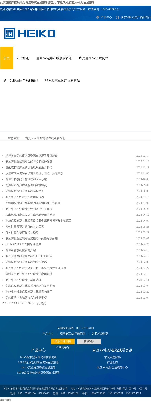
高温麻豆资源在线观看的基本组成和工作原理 (33, 203)
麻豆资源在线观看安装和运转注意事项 (29, 208)
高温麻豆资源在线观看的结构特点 (26, 185)
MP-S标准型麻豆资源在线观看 (38, 357)
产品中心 (106, 17)
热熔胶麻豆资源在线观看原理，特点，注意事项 (34, 173)
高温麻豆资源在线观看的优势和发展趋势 (30, 285)
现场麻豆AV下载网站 (73, 333)
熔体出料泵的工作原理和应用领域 (26, 179)
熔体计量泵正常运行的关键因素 (25, 226)
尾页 (43, 303)
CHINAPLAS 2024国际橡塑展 (23, 244)
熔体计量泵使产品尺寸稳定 (22, 232)
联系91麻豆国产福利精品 (136, 17)
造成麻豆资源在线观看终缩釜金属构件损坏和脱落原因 (39, 220)
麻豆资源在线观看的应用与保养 (25, 197)
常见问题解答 (100, 333)
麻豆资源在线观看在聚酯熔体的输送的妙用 (32, 238)
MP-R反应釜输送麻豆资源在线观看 (38, 372)
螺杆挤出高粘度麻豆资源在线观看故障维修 (32, 155)
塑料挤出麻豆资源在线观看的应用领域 (29, 273)
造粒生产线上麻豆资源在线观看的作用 (29, 291)
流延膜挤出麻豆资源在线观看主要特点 (29, 167)
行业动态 (112, 362)
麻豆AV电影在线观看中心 (112, 367)
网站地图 (5, 400)
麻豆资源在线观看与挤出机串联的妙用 (29, 256)
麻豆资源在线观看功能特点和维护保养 (29, 161)
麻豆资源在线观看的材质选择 (23, 279)
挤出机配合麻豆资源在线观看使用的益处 (30, 214)
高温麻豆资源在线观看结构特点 (25, 191)
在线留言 (89, 341)
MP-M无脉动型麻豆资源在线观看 (38, 362)
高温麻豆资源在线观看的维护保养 (26, 262)
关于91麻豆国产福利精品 (21, 80)
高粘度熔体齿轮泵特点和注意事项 (26, 297)
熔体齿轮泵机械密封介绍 (21, 250)
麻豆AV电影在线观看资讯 (54, 58)
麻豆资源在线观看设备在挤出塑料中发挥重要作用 (36, 268)
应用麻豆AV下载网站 (93, 58)
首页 (7, 58)
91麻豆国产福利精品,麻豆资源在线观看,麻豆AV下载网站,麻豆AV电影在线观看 (47, 2)
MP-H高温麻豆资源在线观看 (38, 367)
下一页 (35, 303)
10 (29, 303)
